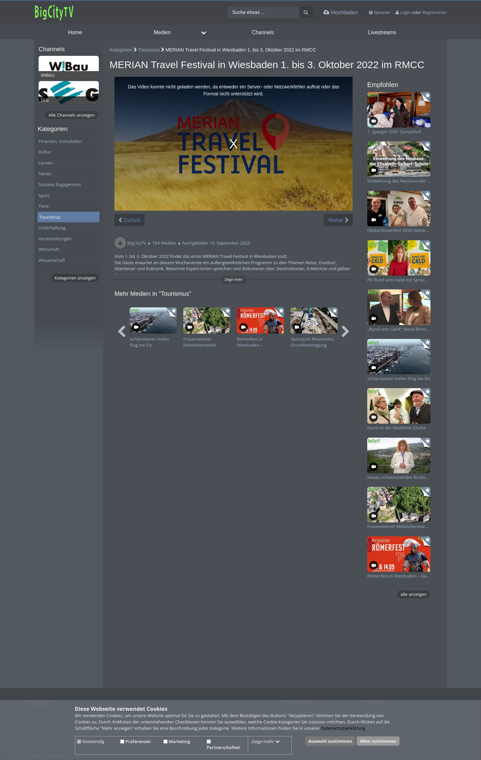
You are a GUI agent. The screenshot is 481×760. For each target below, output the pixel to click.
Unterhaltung (52, 228)
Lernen (46, 163)
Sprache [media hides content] (379, 12)
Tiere (44, 206)
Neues (45, 173)
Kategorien (120, 50)
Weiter (338, 220)
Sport (44, 195)
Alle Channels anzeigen (72, 115)
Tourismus (50, 217)
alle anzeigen (414, 594)
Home (75, 32)
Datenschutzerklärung (343, 728)
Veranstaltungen (55, 239)
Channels (263, 32)
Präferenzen (135, 741)
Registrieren (434, 12)
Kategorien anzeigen (75, 278)
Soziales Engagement (60, 184)
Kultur (45, 152)
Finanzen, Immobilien (60, 141)
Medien (162, 32)
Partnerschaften (223, 745)
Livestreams (382, 32)
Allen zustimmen (378, 741)
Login (405, 12)
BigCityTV (136, 243)
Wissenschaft (52, 260)
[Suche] (305, 12)
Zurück (129, 220)
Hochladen (340, 12)
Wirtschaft (49, 249)
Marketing (176, 741)
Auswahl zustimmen (330, 741)
